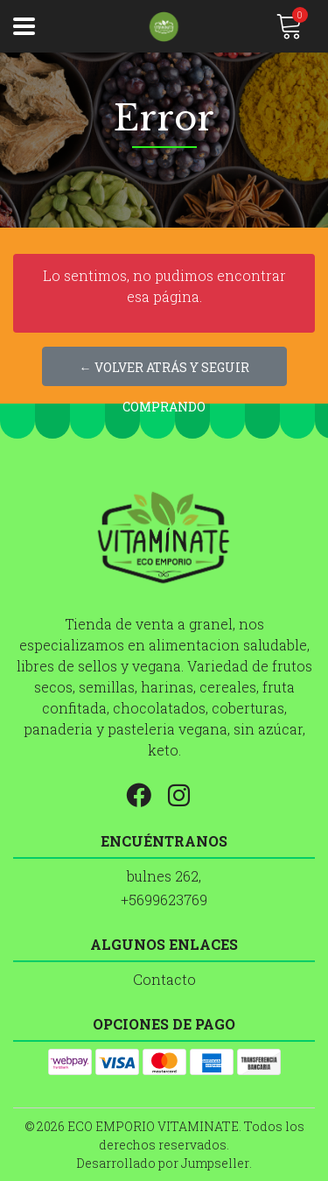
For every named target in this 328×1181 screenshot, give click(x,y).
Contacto (164, 979)
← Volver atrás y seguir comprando (164, 372)
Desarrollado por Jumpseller (162, 1163)
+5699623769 (164, 899)
